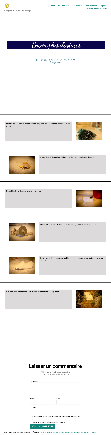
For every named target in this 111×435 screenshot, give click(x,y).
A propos (104, 6)
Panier (105, 8)
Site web (33, 407)
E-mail (58, 399)
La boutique (62, 6)
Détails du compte (92, 8)
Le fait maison (76, 6)
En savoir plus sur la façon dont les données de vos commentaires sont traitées (68, 432)
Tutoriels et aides (91, 6)
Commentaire (35, 381)
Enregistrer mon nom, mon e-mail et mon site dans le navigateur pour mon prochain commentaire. (56, 417)
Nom (32, 399)
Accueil (53, 6)
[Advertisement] (55, 94)
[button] (48, 6)
